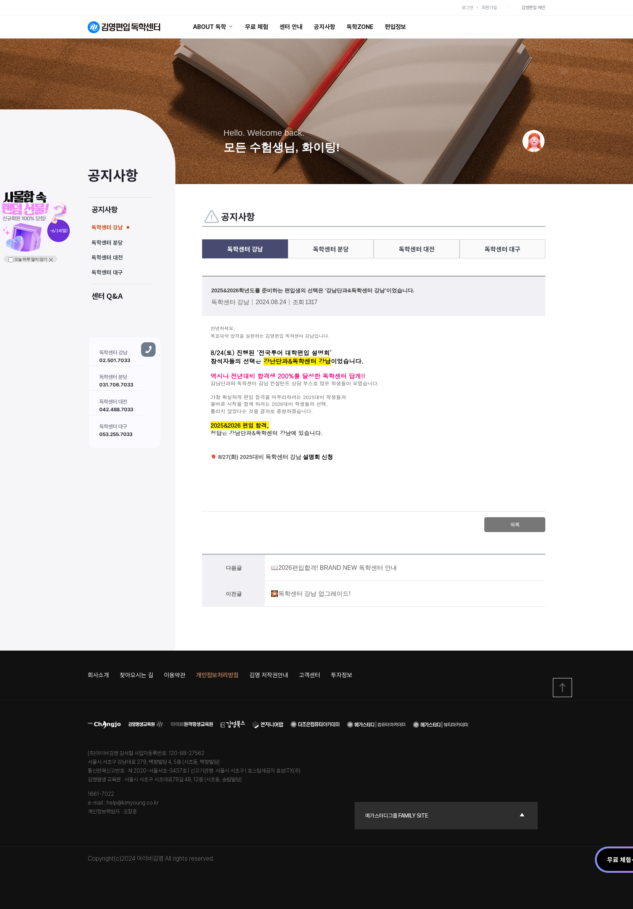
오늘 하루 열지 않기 (27, 259)
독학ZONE (360, 26)
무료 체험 (256, 26)
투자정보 (341, 675)
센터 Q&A (107, 296)
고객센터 (309, 675)
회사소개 (98, 675)
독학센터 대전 (107, 257)
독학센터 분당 (107, 242)
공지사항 (324, 26)
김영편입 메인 (533, 7)
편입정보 (395, 26)
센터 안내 (291, 26)
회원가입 (489, 7)
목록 (515, 524)
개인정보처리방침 (217, 675)
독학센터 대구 (107, 272)
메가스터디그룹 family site (396, 816)
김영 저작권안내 (268, 675)
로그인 (467, 7)
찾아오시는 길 (136, 675)
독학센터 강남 (107, 227)
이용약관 (174, 675)
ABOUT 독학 (213, 26)
